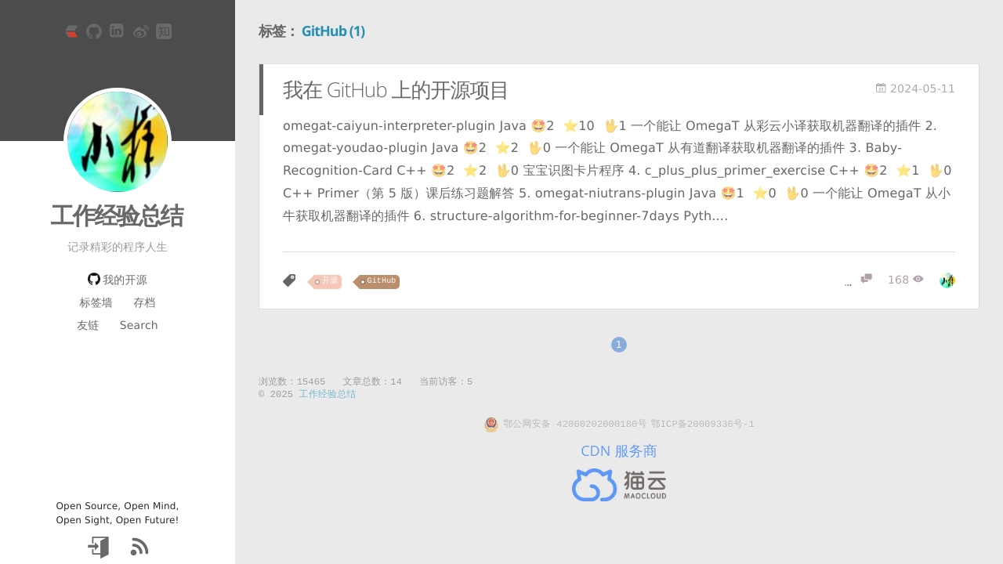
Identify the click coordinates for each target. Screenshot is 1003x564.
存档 (144, 303)
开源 (330, 281)
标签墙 (95, 303)
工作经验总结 (117, 215)
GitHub (382, 281)
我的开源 (117, 280)
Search (139, 326)
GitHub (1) (333, 31)
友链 (88, 326)
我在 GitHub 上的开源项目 (396, 89)
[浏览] (906, 280)
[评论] (858, 280)
